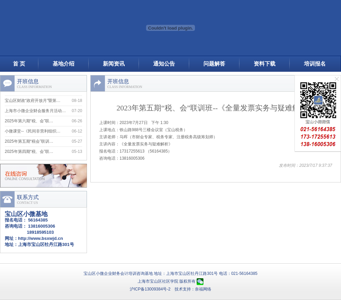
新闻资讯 (114, 64)
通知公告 (164, 64)
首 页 (19, 64)
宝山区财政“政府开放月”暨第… (32, 101)
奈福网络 (203, 289)
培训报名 (315, 64)
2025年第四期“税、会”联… (29, 152)
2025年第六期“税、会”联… (29, 121)
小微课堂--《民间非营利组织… (32, 131)
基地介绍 (63, 64)
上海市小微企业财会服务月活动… (35, 111)
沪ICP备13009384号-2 (150, 289)
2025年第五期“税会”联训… (29, 142)
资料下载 (264, 64)
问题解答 (214, 64)
